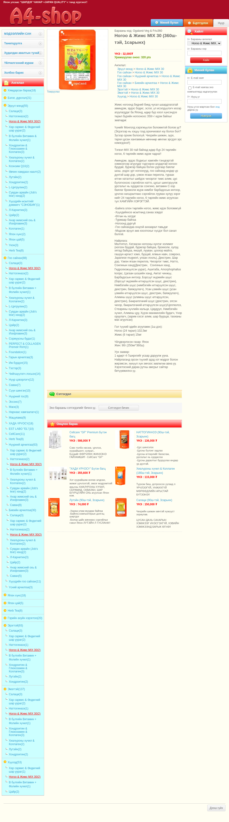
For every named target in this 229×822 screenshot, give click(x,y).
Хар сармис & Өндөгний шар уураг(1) (24, 770)
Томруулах (53, 91)
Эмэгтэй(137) (16, 689)
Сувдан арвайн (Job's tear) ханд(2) (23, 194)
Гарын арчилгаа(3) (21, 357)
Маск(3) (14, 407)
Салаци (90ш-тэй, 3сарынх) (154, 500)
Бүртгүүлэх (200, 23)
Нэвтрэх (206, 115)
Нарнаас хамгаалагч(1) (24, 412)
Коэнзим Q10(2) (19, 166)
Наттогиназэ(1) (18, 645)
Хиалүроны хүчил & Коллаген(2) (22, 159)
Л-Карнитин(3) (18, 210)
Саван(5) (16, 576)
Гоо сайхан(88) (17, 258)
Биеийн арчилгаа (146, 83)
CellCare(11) (17, 434)
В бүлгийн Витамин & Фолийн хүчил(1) (23, 138)
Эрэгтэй (122, 89)
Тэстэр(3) (15, 368)
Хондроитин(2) (18, 182)
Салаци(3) (15, 111)
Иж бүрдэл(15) (18, 363)
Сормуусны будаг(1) (22, 338)
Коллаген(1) (16, 228)
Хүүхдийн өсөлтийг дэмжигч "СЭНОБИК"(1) (24, 203)
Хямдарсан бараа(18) (22, 90)
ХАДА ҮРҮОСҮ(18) (21, 423)
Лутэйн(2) (15, 177)
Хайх (206, 60)
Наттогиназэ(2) (18, 116)
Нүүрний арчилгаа (146, 76)
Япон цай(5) (17, 239)
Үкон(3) (13, 245)
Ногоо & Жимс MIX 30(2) (25, 121)
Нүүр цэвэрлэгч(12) (21, 379)
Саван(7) (15, 385)
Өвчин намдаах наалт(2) (25, 171)
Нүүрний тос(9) (18, 396)
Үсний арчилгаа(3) (21, 587)
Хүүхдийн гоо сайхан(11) (25, 581)
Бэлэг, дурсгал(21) (19, 98)
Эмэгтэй (122, 92)
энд (217, 106)
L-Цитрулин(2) (18, 187)
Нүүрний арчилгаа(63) (23, 444)
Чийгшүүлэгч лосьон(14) (24, 373)
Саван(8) (16, 505)
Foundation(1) (17, 352)
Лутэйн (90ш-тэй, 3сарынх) (86, 500)
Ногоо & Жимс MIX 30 (150, 69)
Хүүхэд (121, 96)
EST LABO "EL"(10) (21, 428)
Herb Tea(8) (16, 250)
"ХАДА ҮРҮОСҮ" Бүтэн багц (87, 468)
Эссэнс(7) (15, 401)
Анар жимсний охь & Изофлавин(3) (22, 222)
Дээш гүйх (216, 808)
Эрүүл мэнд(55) (18, 105)
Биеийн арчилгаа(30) (22, 510)
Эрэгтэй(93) (15, 625)
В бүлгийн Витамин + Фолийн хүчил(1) (22, 290)
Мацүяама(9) (17, 417)
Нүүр (221, 23)
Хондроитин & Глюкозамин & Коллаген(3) (18, 149)
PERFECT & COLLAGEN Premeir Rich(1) (25, 345)
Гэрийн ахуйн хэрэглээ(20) (25, 618)
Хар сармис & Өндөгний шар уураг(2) (24, 128)
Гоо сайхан (124, 72)
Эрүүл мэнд (125, 69)
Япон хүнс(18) (17, 595)
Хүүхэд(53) (15, 762)
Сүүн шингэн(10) (19, 390)
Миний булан (169, 22)
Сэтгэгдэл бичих (118, 407)
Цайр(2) (14, 215)
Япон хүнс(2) (17, 234)
